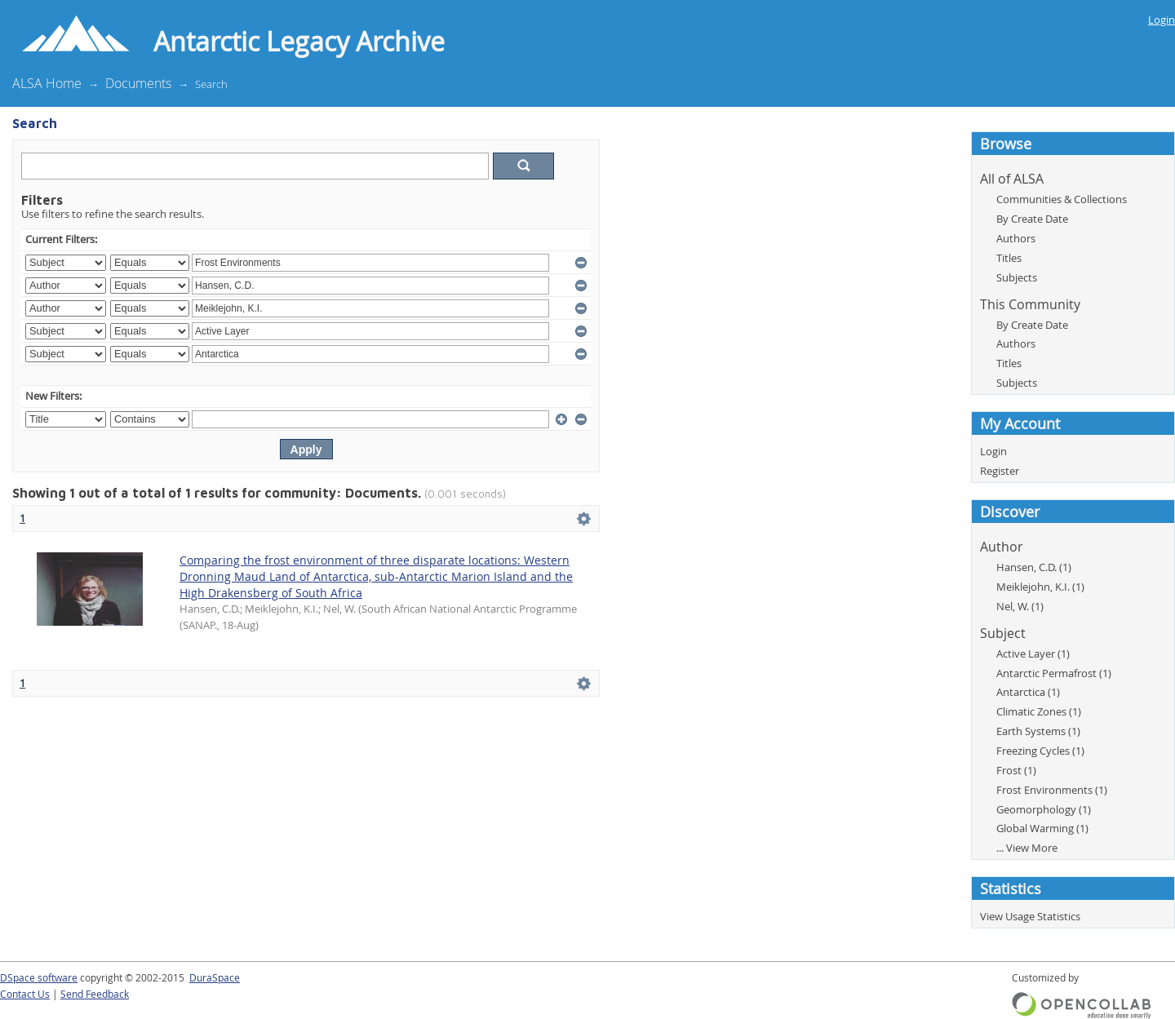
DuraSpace (214, 978)
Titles (1009, 257)
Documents (138, 83)
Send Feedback (94, 994)
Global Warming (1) (1042, 828)
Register (999, 470)
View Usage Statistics (1030, 916)
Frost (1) (1016, 770)
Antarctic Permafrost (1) (1053, 673)
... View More (1027, 847)
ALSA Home (47, 83)
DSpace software (39, 978)
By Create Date (1032, 218)
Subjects (1016, 277)
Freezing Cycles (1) (1040, 750)
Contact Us (25, 994)
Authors (1015, 238)
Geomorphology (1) (1043, 809)
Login (1161, 19)
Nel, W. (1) (1020, 606)
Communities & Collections (1061, 199)
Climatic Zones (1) (1038, 711)
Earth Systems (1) (1038, 731)
